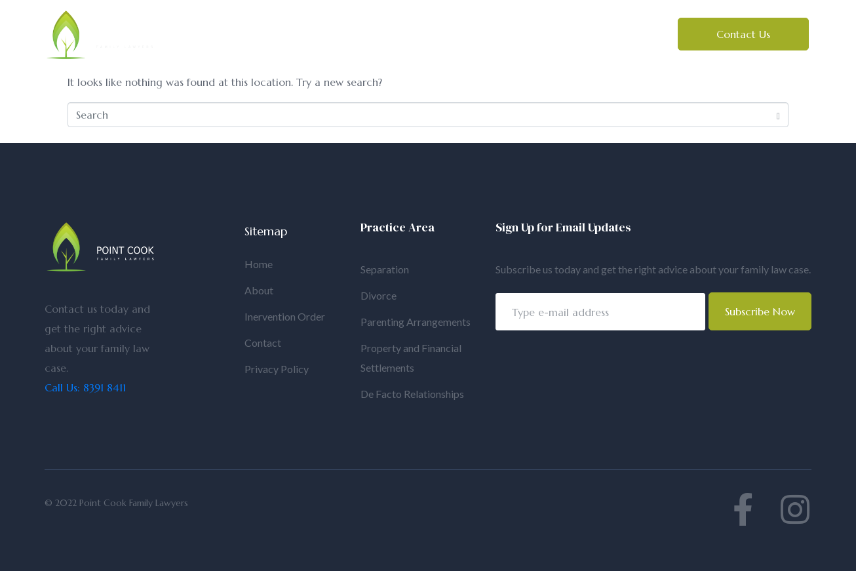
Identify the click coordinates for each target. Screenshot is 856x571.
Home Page (232, 28)
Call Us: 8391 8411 (85, 387)
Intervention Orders (251, 41)
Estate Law (504, 28)
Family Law (407, 28)
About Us (321, 28)
